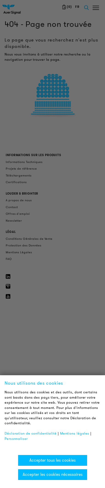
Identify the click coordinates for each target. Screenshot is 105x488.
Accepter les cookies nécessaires (53, 474)
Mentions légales (74, 433)
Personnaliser (16, 438)
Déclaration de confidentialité (31, 433)
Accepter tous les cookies (52, 460)
